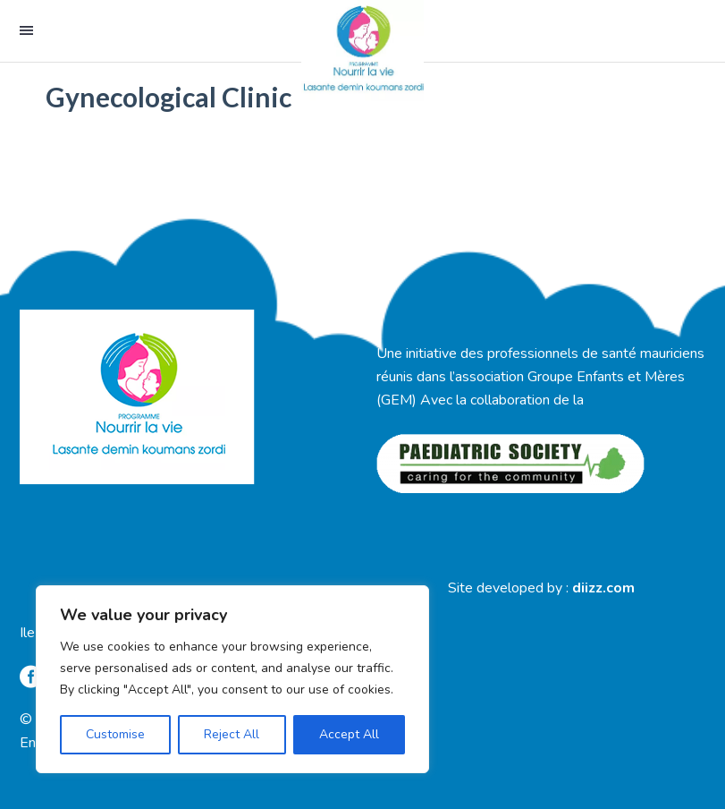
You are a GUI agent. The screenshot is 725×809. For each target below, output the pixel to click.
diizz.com (603, 588)
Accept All (349, 734)
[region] (232, 679)
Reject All (231, 734)
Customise (115, 734)
